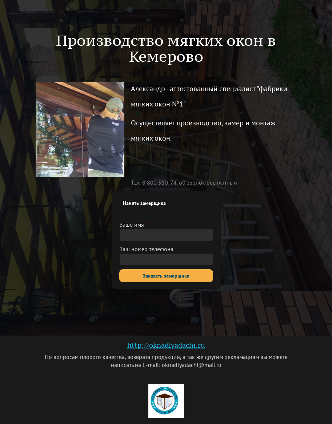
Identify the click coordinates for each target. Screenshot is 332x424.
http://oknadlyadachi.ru (166, 345)
